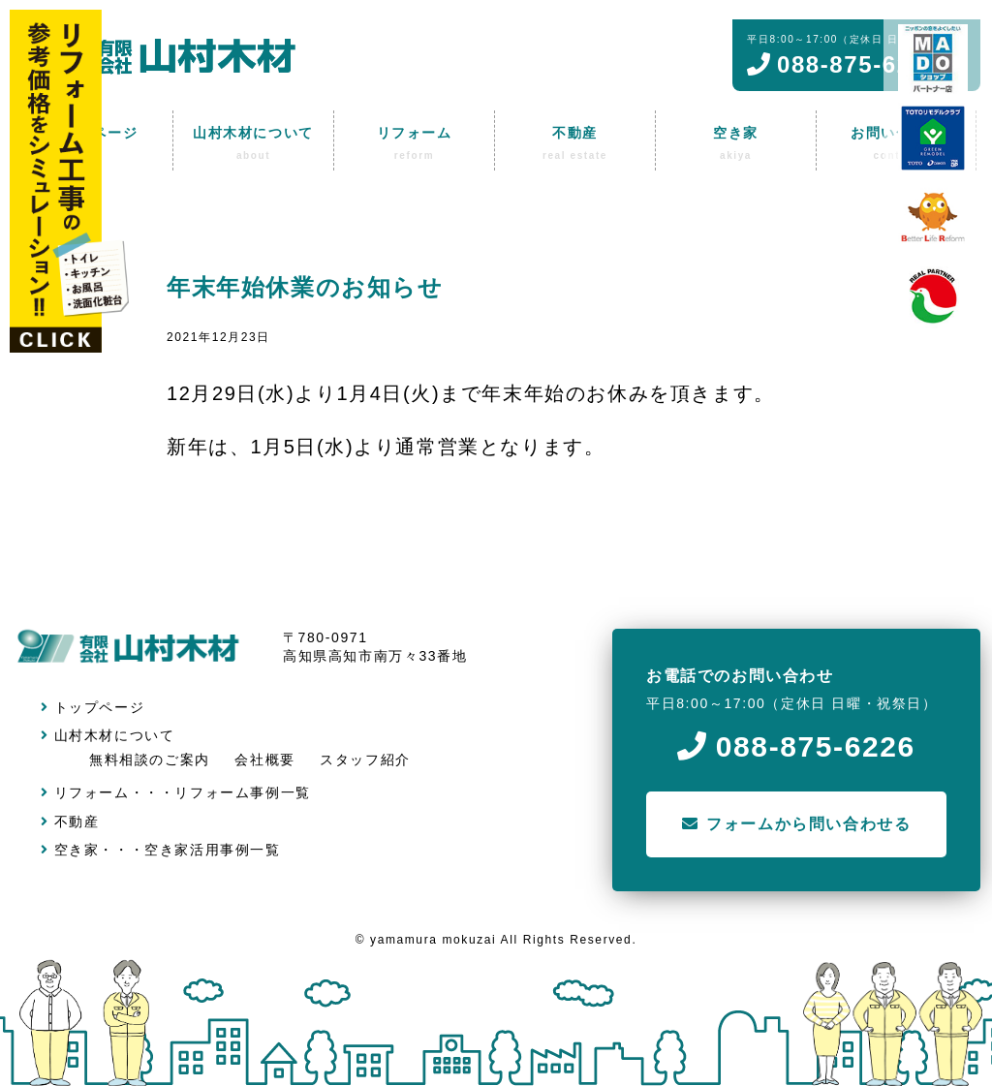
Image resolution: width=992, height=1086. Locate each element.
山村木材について (107, 735)
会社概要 (264, 759)
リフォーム (85, 792)
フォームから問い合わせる (797, 824)
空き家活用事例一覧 (212, 849)
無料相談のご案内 (149, 759)
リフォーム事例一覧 (242, 792)
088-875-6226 (796, 746)
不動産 (70, 821)
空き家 (70, 849)
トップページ (92, 707)
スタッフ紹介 (365, 759)
